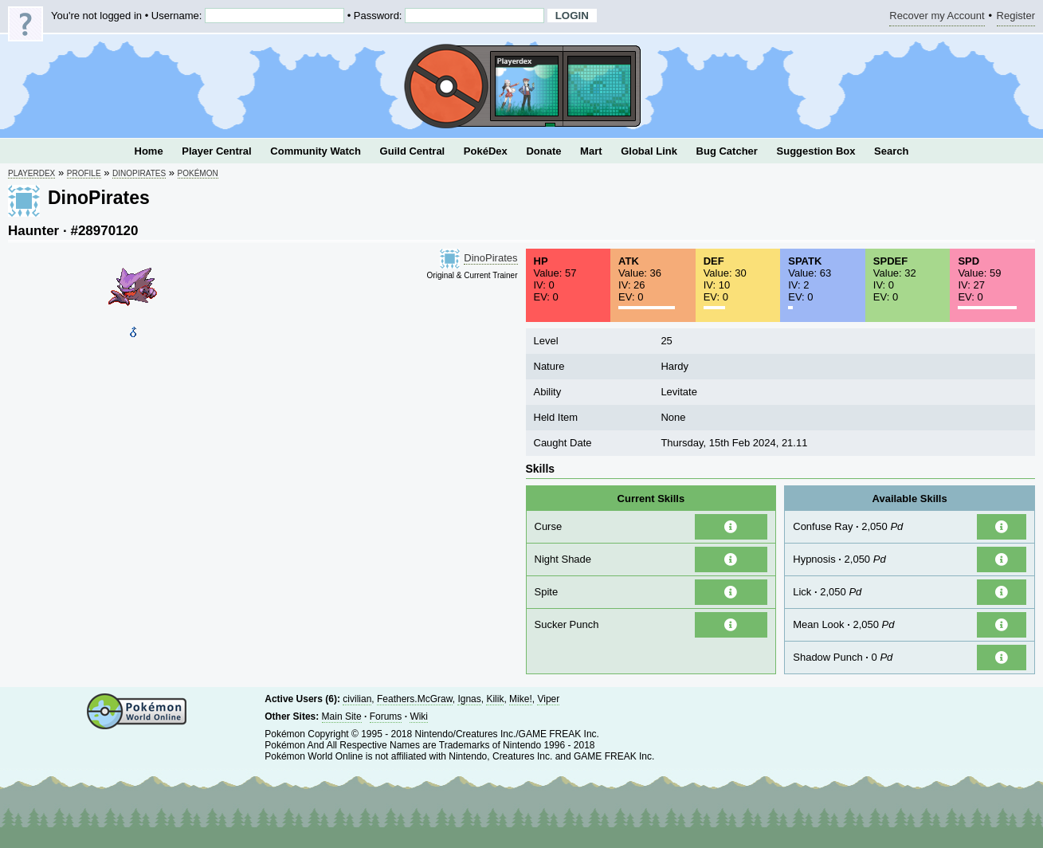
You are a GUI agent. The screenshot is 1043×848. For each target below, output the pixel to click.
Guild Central (412, 151)
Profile (84, 173)
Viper (548, 699)
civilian (357, 699)
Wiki (419, 716)
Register (1016, 18)
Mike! (520, 699)
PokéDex (486, 151)
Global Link (649, 151)
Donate (543, 151)
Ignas (468, 699)
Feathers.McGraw (415, 699)
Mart (591, 151)
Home (149, 151)
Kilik (495, 699)
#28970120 (104, 230)
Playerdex (31, 173)
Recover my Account (936, 18)
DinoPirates (139, 173)
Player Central (216, 151)
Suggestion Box (816, 151)
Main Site (342, 716)
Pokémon (198, 173)
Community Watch (315, 151)
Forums (386, 716)
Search (891, 151)
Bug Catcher (727, 151)
